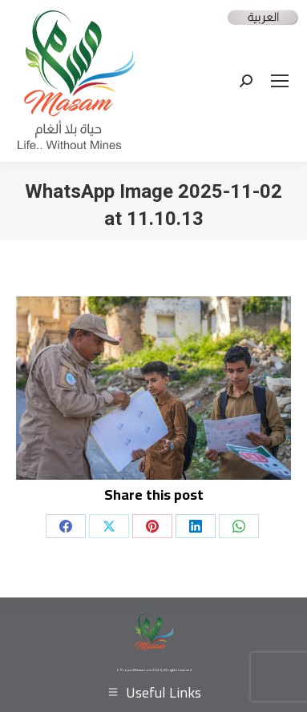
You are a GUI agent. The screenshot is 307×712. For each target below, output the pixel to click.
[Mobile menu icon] (280, 81)
